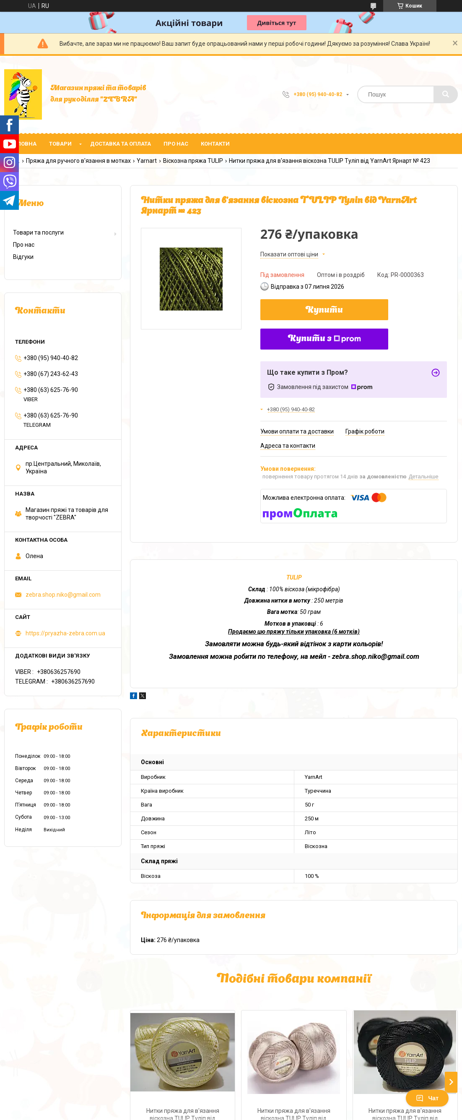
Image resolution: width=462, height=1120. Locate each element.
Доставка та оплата (120, 144)
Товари (60, 144)
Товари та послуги (38, 232)
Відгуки (23, 256)
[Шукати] (445, 94)
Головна (23, 144)
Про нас (176, 144)
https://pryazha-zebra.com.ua (65, 633)
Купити (324, 310)
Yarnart (147, 160)
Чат (427, 1098)
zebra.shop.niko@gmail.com (63, 594)
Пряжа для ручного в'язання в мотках (78, 160)
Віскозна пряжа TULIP (193, 160)
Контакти (215, 144)
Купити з (324, 339)
